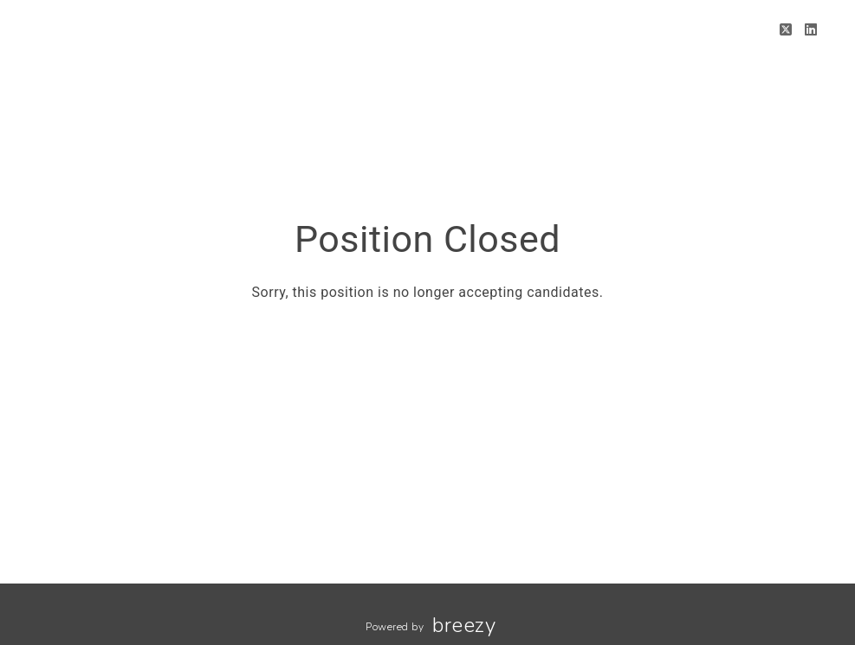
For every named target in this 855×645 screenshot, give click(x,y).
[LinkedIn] (811, 30)
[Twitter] (786, 30)
